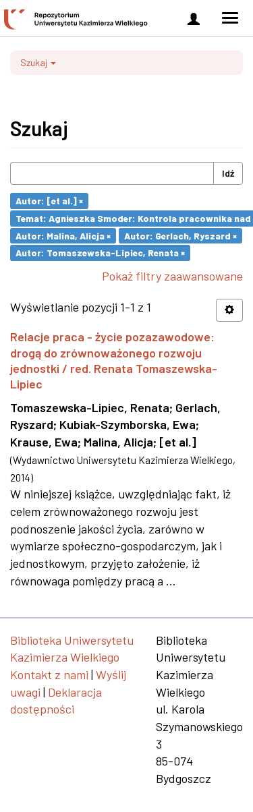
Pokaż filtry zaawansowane (172, 275)
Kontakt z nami (49, 674)
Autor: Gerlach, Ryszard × (180, 235)
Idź (228, 173)
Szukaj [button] (38, 62)
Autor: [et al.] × (49, 200)
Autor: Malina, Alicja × (63, 235)
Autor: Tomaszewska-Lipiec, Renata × (100, 252)
